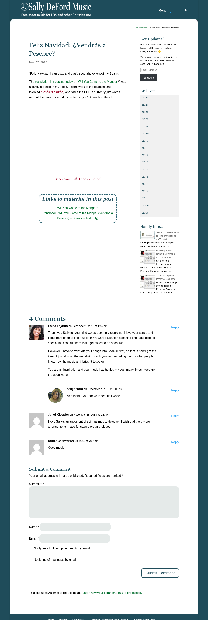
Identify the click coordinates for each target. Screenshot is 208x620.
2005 (145, 212)
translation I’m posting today (54, 81)
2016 (145, 162)
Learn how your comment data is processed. (112, 592)
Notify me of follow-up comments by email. (62, 548)
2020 (145, 133)
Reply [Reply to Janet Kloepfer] (175, 415)
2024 (145, 104)
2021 (145, 126)
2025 (145, 97)
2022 (145, 119)
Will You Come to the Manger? (77, 208)
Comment (36, 483)
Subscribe (149, 77)
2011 (145, 198)
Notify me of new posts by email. (55, 559)
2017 (145, 155)
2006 (145, 205)
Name (34, 527)
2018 (145, 148)
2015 (145, 169)
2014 (145, 176)
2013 (145, 183)
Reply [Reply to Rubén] (175, 442)
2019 (145, 140)
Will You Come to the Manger (97, 81)
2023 (145, 112)
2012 (145, 191)
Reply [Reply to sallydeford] (175, 390)
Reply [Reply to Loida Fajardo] (175, 327)
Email (34, 538)
